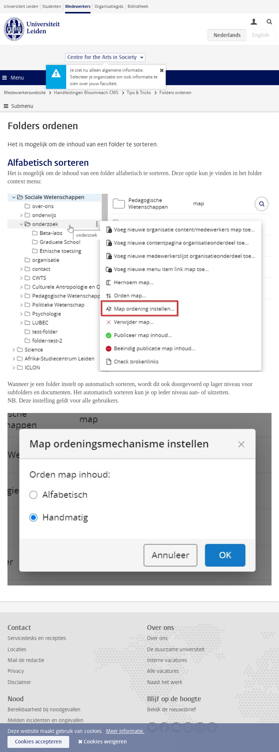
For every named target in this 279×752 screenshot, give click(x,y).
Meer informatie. (125, 731)
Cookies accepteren (38, 741)
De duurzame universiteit (176, 649)
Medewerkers (78, 6)
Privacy (15, 671)
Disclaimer (19, 682)
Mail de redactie (25, 660)
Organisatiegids (109, 6)
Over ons (157, 638)
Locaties (16, 649)
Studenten (51, 6)
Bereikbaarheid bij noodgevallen (43, 709)
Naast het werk (164, 682)
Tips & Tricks (139, 93)
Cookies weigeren (105, 741)
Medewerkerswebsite (25, 93)
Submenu (22, 106)
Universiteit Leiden (21, 6)
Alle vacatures (163, 671)
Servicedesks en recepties (36, 638)
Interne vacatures (167, 660)
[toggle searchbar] (269, 21)
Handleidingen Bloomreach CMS (86, 93)
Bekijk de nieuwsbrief (171, 709)
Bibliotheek (138, 6)
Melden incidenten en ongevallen (45, 720)
